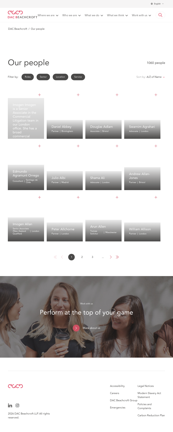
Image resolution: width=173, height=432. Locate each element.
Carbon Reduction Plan (151, 415)
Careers (114, 393)
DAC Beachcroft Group (123, 400)
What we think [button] (115, 15)
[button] (160, 15)
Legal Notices (146, 386)
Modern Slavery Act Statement (149, 395)
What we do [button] (92, 15)
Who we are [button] (69, 15)
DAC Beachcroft (17, 29)
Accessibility (117, 386)
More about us (91, 328)
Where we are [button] (46, 15)
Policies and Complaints (145, 406)
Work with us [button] (139, 15)
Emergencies (117, 408)
